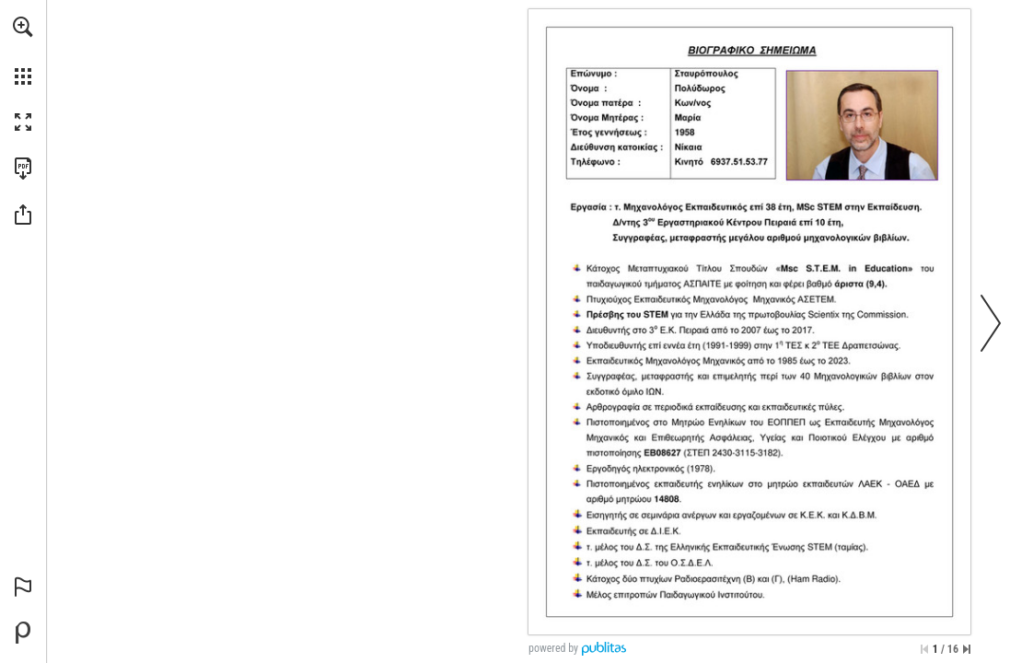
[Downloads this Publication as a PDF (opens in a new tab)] (23, 168)
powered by (553, 648)
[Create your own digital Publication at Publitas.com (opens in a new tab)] (23, 633)
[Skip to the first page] (924, 649)
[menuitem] (23, 51)
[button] (23, 27)
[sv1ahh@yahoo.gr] (707, 161)
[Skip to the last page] (966, 649)
